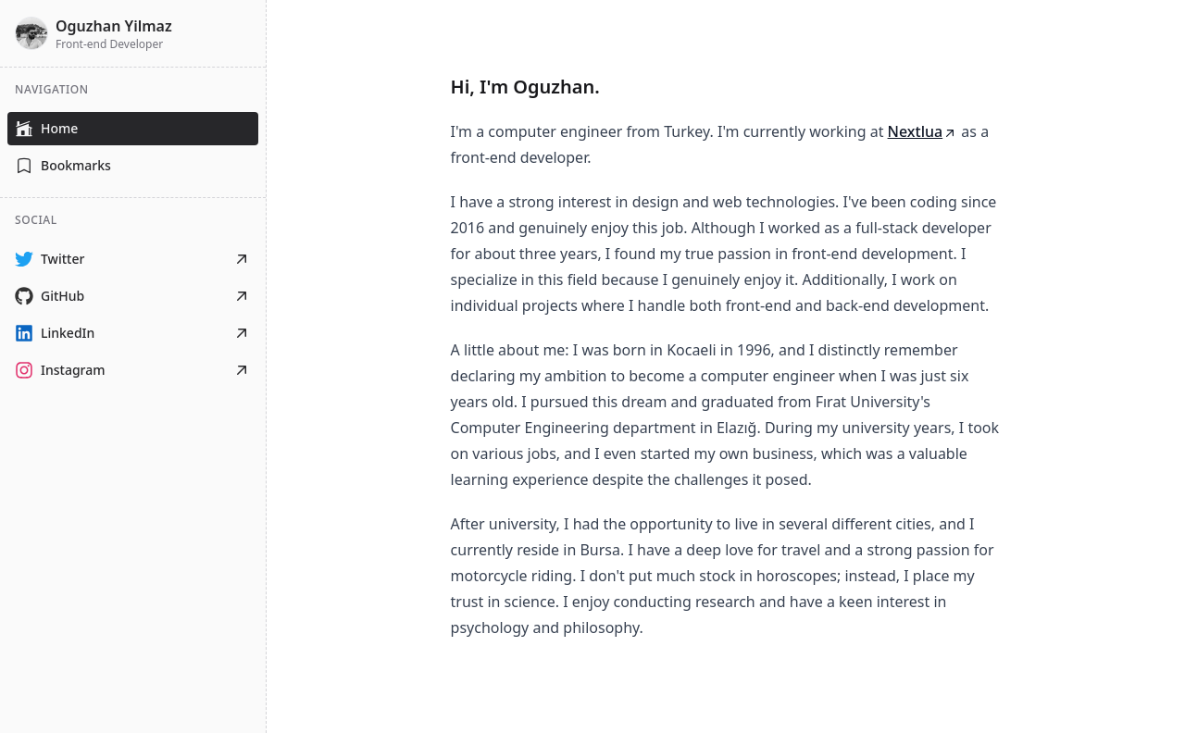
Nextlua (923, 131)
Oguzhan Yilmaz (114, 26)
